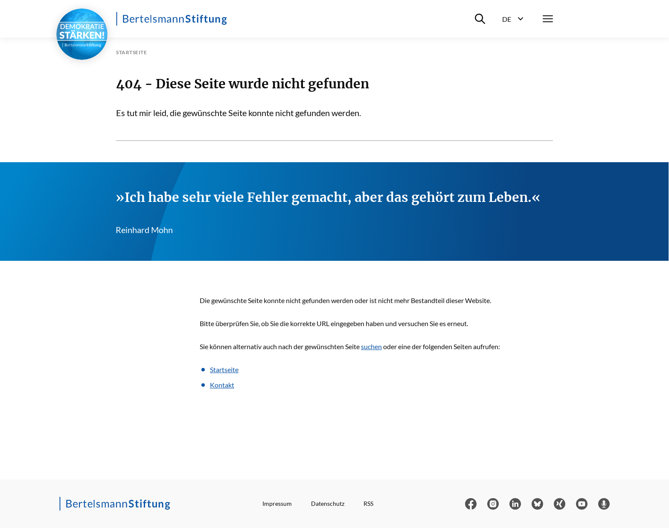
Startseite (224, 369)
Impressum (277, 503)
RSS (368, 503)
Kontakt (222, 385)
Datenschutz (327, 503)
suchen (371, 346)
